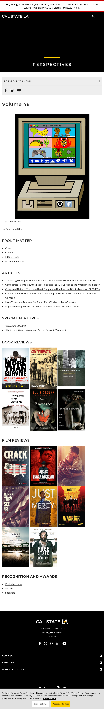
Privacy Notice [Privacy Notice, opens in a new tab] (49, 698)
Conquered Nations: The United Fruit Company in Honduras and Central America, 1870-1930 (52, 289)
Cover (8, 248)
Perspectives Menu (17, 81)
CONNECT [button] (52, 655)
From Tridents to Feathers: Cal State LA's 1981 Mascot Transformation (41, 302)
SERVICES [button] (52, 662)
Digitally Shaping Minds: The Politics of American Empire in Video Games (42, 306)
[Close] (100, 693)
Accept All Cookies (61, 704)
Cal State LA (15, 16)
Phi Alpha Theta (13, 584)
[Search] (93, 16)
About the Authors (14, 261)
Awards (9, 588)
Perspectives (52, 64)
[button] (98, 16)
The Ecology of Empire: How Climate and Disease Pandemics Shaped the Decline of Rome (50, 280)
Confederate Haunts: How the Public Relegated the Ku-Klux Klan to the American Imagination (53, 284)
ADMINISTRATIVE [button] (52, 669)
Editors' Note (12, 256)
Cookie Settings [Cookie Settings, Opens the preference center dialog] (40, 704)
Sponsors (10, 592)
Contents (10, 252)
